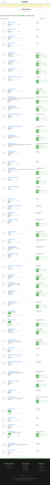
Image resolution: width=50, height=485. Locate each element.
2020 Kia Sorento (11, 22)
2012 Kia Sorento (11, 397)
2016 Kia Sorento (11, 231)
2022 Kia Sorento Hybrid (13, 371)
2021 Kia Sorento (11, 161)
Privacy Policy (19, 480)
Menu (4, 1)
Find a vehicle (9, 465)
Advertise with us (26, 465)
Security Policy (24, 480)
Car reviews (9, 466)
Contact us (41, 465)
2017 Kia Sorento (11, 282)
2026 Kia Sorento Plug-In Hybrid (15, 76)
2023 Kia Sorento (11, 135)
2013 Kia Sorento (11, 239)
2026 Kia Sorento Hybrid (13, 177)
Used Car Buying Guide (9, 467)
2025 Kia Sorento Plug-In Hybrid (15, 354)
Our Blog (41, 466)
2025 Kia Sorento (11, 68)
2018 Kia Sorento (11, 36)
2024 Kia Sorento (11, 52)
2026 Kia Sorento (11, 290)
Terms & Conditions (30, 480)
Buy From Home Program (41, 467)
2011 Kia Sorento (11, 431)
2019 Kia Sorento (11, 60)
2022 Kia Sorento (11, 198)
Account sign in (25, 470)
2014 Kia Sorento (11, 301)
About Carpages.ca (41, 470)
